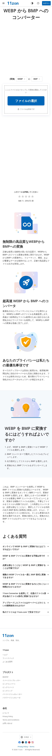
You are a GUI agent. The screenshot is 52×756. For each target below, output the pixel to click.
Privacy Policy (8, 716)
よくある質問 (7, 662)
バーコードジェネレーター (12, 694)
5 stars (32, 196)
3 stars (26, 196)
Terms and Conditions (11, 720)
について (6, 713)
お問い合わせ (7, 723)
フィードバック (8, 658)
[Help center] (38, 3)
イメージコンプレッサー (11, 680)
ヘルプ (5, 655)
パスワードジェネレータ (11, 698)
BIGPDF (5, 677)
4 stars (29, 196)
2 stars (22, 196)
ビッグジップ (7, 691)
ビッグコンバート (9, 684)
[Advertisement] (26, 47)
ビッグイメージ (8, 687)
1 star (19, 196)
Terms (32, 746)
